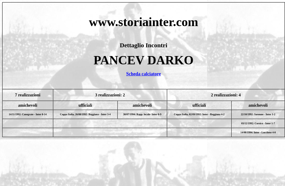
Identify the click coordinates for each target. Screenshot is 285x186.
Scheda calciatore (143, 73)
